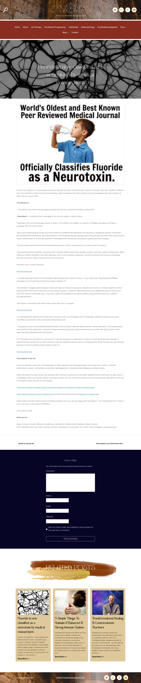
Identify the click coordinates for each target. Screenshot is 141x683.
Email (49, 506)
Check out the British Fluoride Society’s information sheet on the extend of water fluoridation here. (56, 387)
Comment (50, 471)
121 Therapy (36, 27)
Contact (74, 32)
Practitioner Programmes (55, 27)
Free (123, 27)
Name (49, 496)
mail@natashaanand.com (70, 677)
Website (49, 517)
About (25, 27)
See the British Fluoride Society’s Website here (35, 394)
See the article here (24, 271)
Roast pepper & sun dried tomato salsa (110, 443)
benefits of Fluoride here (89, 394)
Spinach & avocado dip (25, 443)
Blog (66, 32)
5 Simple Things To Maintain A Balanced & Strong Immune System (69, 623)
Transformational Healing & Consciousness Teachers (107, 623)
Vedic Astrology (88, 27)
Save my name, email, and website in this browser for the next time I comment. (70, 528)
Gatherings (73, 27)
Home (17, 27)
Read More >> (24, 658)
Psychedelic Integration (108, 27)
